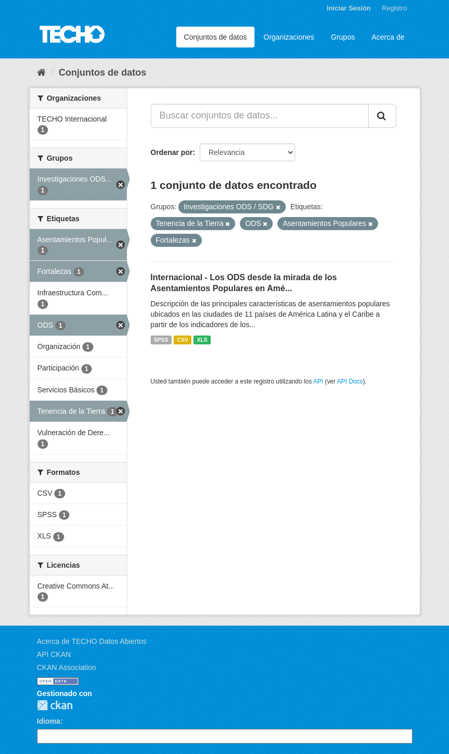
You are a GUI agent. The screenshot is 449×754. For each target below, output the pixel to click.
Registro (394, 8)
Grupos (343, 37)
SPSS (161, 340)
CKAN (54, 705)
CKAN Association (66, 667)
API (318, 381)
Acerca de (387, 37)
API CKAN (54, 654)
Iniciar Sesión (349, 8)
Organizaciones (288, 37)
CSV (182, 340)
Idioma (48, 721)
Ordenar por (172, 152)
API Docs (350, 381)
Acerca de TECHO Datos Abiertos (92, 641)
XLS (202, 340)
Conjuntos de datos (215, 37)
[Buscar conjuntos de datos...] (260, 116)
